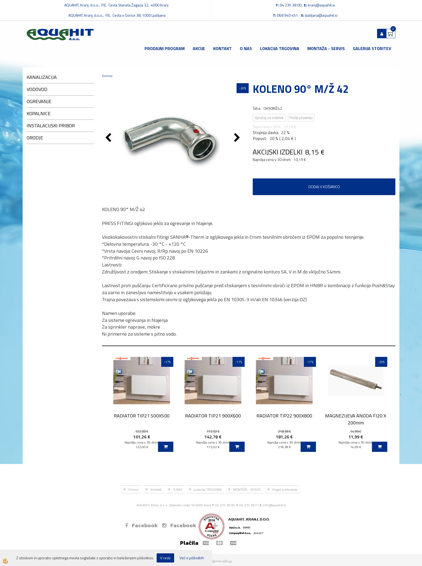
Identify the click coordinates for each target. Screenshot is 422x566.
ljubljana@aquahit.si (321, 15)
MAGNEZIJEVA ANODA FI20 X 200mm (355, 419)
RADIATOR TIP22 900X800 (284, 415)
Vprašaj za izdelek (269, 117)
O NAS (246, 48)
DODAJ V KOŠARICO (324, 186)
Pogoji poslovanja (284, 489)
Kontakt (222, 48)
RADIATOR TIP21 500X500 (142, 415)
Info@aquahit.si (274, 505)
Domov (107, 75)
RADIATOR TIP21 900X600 (213, 415)
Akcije (199, 48)
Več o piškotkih (192, 558)
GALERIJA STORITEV (372, 48)
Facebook (141, 525)
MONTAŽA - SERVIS (326, 48)
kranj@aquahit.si (321, 5)
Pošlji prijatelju (301, 117)
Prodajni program (165, 48)
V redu (165, 558)
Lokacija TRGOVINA (279, 48)
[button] (238, 138)
